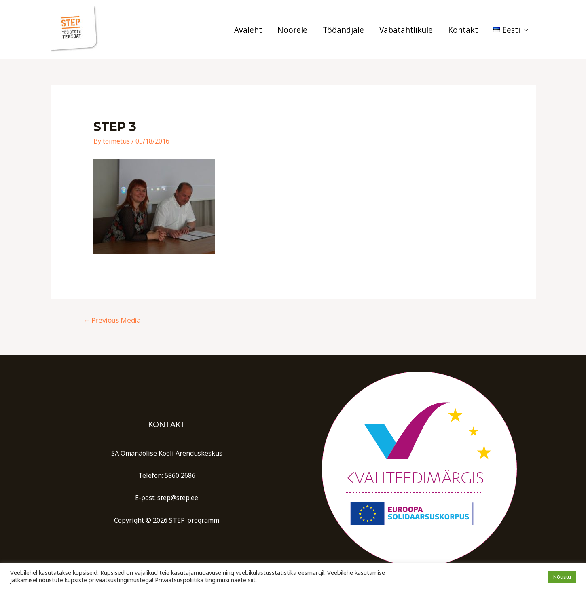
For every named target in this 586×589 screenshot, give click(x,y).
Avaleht (248, 30)
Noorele (292, 30)
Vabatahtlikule (406, 30)
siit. (252, 580)
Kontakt (463, 30)
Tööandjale (343, 30)
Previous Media (112, 320)
